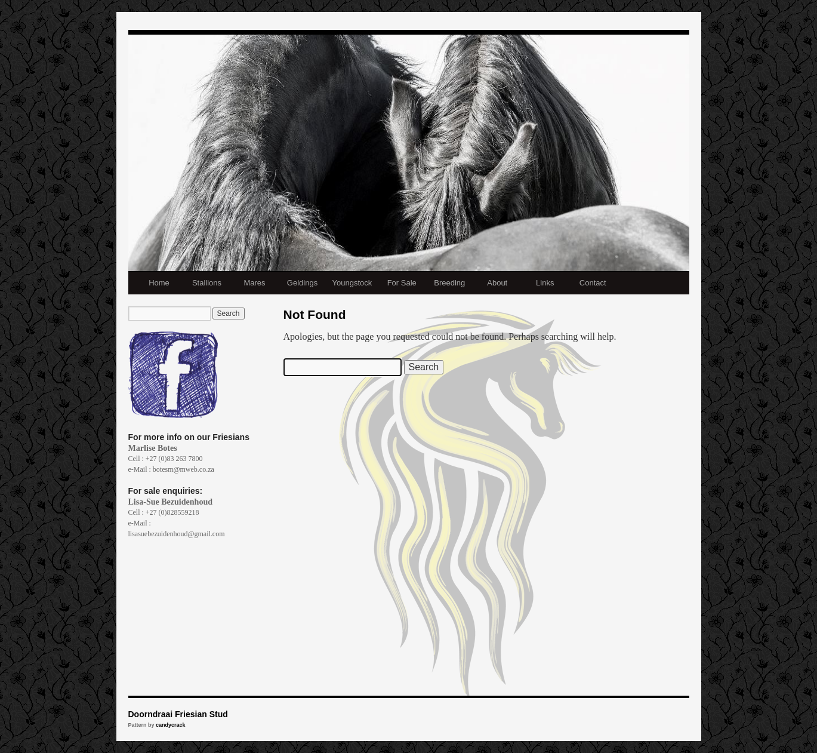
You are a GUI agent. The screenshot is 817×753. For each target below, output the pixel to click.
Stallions (206, 282)
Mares (254, 282)
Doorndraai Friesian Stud (178, 714)
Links (545, 282)
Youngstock (352, 282)
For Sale (402, 282)
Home (159, 282)
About (497, 282)
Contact (592, 282)
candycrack (171, 725)
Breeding (449, 282)
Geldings (302, 282)
